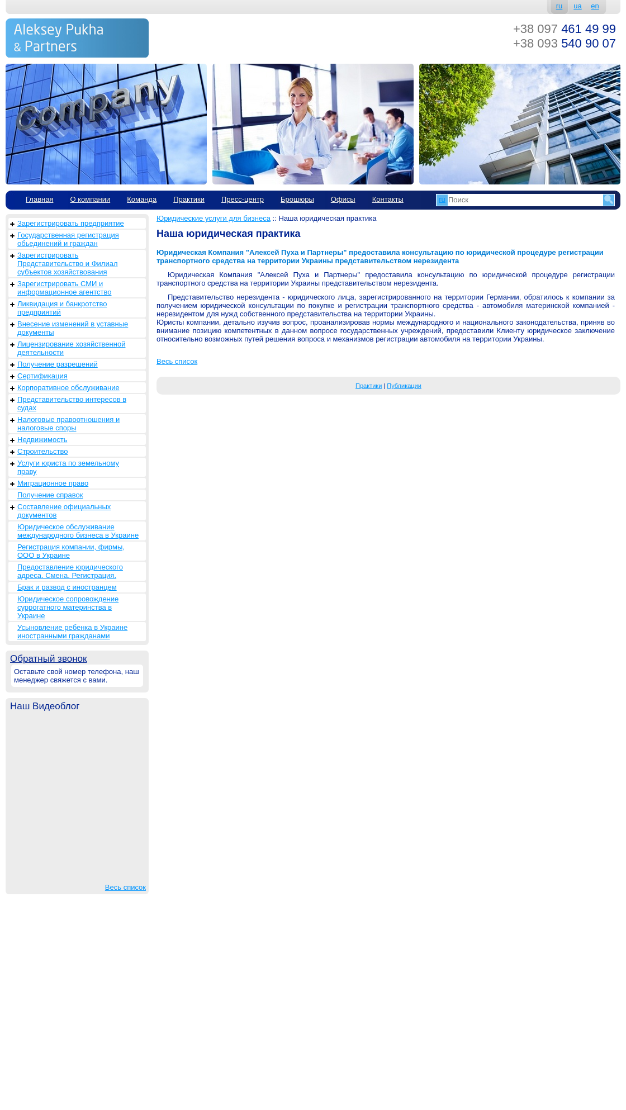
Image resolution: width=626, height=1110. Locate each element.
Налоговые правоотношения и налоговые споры (68, 423)
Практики (189, 199)
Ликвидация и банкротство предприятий (62, 308)
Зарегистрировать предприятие (70, 223)
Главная (39, 199)
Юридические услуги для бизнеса (213, 218)
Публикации (404, 385)
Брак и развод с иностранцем (67, 587)
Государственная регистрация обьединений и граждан (68, 239)
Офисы (343, 199)
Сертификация (42, 376)
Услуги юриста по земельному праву (68, 467)
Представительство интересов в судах (71, 403)
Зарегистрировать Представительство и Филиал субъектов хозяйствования (67, 263)
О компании (90, 199)
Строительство (42, 451)
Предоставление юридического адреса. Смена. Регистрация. (70, 571)
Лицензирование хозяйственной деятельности (71, 348)
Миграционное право (52, 483)
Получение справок (50, 495)
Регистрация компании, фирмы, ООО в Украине (71, 551)
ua (577, 6)
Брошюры (297, 199)
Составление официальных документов (64, 510)
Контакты (388, 199)
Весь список (125, 887)
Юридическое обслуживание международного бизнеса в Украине (78, 531)
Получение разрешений (57, 364)
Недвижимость (42, 439)
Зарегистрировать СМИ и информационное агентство (64, 287)
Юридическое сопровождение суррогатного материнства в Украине (67, 607)
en (595, 6)
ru (559, 6)
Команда (141, 199)
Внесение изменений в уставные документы (72, 328)
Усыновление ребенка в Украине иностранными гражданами (72, 631)
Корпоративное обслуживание (68, 387)
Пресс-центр (242, 199)
